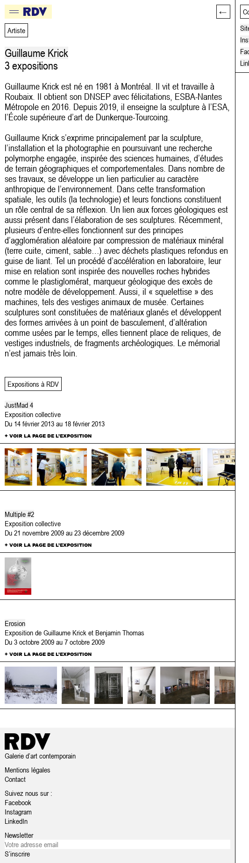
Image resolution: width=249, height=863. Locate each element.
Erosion (15, 623)
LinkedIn (16, 821)
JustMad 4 (19, 405)
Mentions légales (27, 770)
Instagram (18, 811)
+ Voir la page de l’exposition (48, 435)
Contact (15, 779)
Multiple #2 (19, 514)
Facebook (18, 802)
